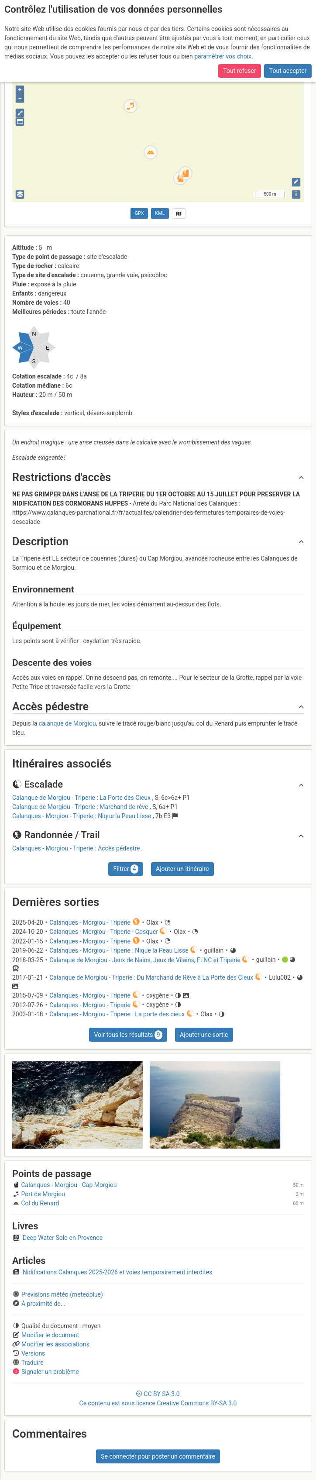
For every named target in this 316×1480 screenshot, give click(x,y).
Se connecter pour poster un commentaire (158, 1456)
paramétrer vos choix (222, 55)
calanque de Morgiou (67, 723)
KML (160, 213)
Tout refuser (239, 69)
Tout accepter (288, 69)
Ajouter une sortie (204, 1034)
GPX (139, 213)
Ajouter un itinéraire (182, 868)
